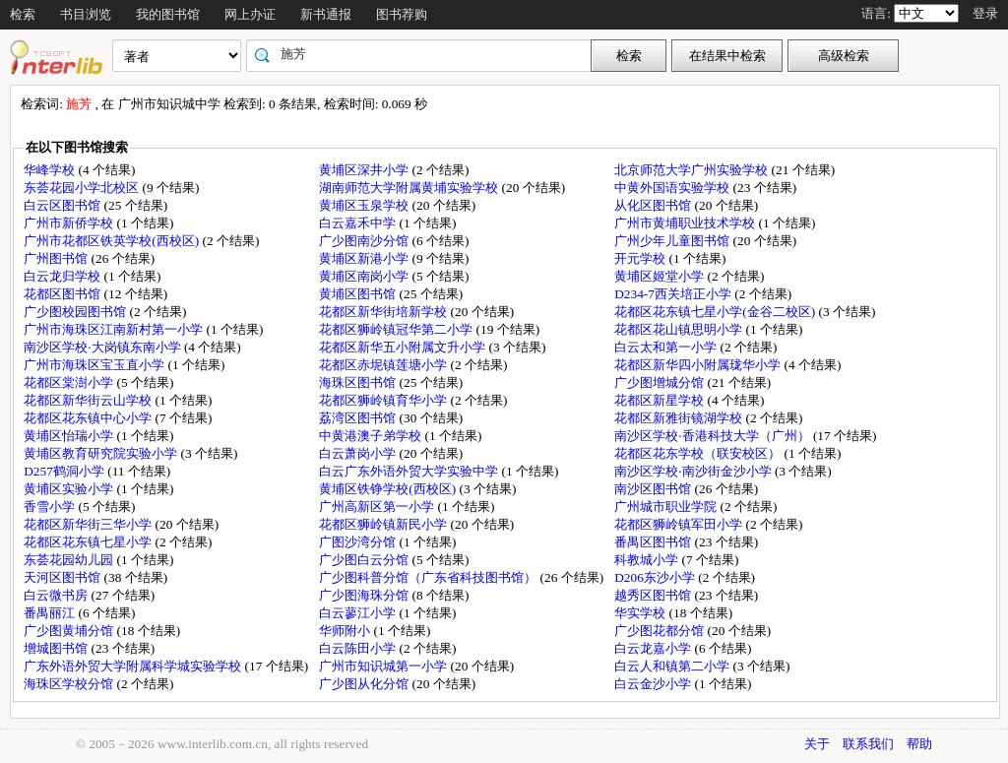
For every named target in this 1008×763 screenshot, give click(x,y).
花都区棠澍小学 (70, 382)
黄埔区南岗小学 (365, 276)
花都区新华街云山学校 (89, 400)
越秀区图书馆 (654, 595)
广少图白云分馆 (365, 559)
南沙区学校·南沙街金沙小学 (694, 471)
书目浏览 (85, 14)
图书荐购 (401, 14)
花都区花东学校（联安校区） (699, 453)
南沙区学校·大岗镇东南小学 (104, 347)
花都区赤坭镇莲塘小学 (384, 364)
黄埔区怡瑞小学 (70, 435)
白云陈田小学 (359, 648)
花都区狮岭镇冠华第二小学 (397, 329)
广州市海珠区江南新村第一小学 (115, 329)
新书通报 (325, 14)
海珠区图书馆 (359, 382)
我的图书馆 (168, 14)
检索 (22, 14)
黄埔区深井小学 (365, 169)
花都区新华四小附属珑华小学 (699, 364)
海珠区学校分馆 (70, 683)
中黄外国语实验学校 (673, 187)
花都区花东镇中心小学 (89, 418)
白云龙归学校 (63, 276)
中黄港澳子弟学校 (371, 435)
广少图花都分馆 (660, 630)
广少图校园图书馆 (76, 311)
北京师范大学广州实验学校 (692, 169)
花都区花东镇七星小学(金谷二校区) (716, 311)
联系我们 (868, 743)
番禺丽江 (51, 612)
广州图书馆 (57, 258)
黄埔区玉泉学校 (365, 205)
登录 (985, 13)
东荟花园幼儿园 (70, 559)
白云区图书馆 (63, 205)
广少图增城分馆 (660, 382)
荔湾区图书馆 (359, 418)
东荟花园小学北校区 (83, 187)
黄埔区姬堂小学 (660, 276)
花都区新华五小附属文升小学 (403, 347)
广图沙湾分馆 (359, 542)
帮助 (919, 743)
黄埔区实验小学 (70, 488)
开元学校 (641, 258)
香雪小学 (51, 506)
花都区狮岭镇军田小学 (679, 524)
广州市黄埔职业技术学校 (686, 223)
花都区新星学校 (660, 400)
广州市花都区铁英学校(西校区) (113, 240)
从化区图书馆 (654, 205)
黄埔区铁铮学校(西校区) (389, 488)
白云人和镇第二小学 (673, 666)
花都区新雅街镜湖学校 (679, 418)
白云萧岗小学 (359, 453)
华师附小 (346, 630)
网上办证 (250, 14)
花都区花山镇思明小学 (679, 329)
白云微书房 (57, 595)
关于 (817, 743)
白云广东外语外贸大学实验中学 (410, 471)
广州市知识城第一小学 (384, 666)
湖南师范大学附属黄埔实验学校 (410, 187)
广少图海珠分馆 (365, 595)
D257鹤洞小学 (65, 471)
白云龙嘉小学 (654, 648)
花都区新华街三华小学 (89, 524)
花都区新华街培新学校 (384, 311)
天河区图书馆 (63, 577)
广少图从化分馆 (365, 683)
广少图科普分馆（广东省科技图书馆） (429, 577)
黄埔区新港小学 (365, 258)
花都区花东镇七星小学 (89, 542)
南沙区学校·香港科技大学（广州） (713, 435)
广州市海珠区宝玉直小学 (95, 364)
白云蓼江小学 (359, 612)
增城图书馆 (57, 648)
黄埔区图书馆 (359, 293)
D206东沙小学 (656, 577)
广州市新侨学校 (70, 223)
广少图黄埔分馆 (70, 630)
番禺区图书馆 (654, 542)
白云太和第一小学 (667, 347)
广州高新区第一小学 (378, 506)
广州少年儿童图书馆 (673, 240)
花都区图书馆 (63, 293)
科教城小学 (647, 559)
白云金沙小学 (654, 683)
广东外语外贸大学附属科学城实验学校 (134, 666)
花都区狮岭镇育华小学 (384, 400)
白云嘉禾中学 (359, 223)
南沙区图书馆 (654, 488)
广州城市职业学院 (667, 506)
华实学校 (641, 612)
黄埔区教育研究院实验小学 (102, 453)
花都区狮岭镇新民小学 (384, 524)
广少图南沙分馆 (365, 240)
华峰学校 (51, 169)
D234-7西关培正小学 (674, 293)
